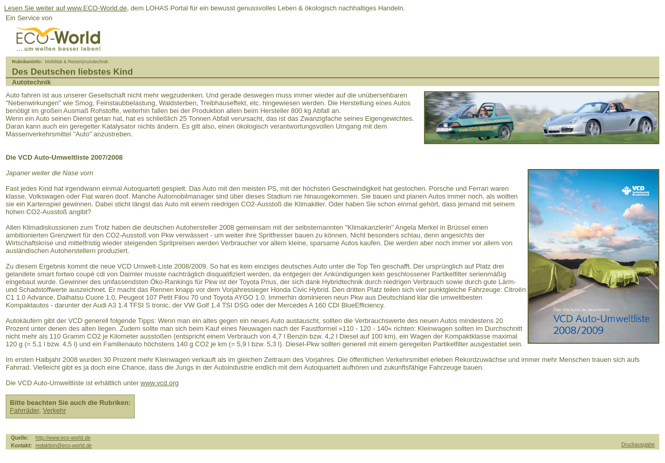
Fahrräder (24, 410)
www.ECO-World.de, (98, 8)
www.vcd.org (159, 383)
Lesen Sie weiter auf (35, 8)
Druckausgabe (638, 444)
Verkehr (54, 410)
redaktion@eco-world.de (63, 445)
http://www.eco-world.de (62, 438)
